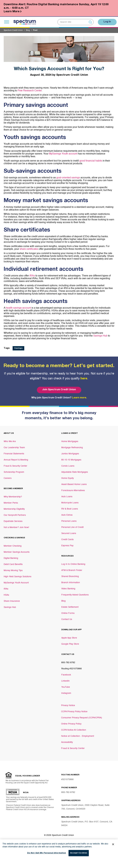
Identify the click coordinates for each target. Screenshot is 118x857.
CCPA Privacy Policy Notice (74, 712)
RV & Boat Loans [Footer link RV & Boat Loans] (69, 509)
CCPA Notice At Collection (73, 730)
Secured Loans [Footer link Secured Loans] (68, 533)
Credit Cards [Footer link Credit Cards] (67, 539)
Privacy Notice (68, 705)
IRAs (32, 276)
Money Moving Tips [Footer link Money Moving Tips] (13, 570)
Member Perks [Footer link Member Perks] (11, 503)
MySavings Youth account (63, 154)
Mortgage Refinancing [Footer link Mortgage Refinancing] (72, 448)
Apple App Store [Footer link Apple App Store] (69, 638)
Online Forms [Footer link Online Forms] (68, 613)
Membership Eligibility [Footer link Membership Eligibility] (14, 509)
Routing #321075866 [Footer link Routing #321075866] (71, 669)
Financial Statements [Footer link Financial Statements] (14, 454)
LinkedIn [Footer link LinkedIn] (65, 681)
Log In (107, 22)
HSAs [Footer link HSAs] (6, 595)
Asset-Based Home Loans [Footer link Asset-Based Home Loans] (74, 484)
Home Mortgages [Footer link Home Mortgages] (69, 441)
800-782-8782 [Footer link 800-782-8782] (68, 662)
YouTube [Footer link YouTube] (65, 687)
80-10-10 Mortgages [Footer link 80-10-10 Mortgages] (71, 460)
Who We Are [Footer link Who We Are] (10, 441)
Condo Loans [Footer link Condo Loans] (67, 466)
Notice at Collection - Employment (77, 736)
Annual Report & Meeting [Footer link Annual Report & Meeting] (16, 460)
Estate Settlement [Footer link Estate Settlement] (70, 607)
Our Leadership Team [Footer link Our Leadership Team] (14, 448)
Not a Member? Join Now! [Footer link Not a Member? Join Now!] (16, 527)
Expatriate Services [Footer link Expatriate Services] (13, 521)
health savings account (18, 308)
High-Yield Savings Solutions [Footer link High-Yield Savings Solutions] (17, 577)
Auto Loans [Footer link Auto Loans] (66, 497)
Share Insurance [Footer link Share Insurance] (12, 601)
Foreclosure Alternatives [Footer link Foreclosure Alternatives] (73, 490)
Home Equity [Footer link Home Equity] (67, 478)
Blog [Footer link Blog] (63, 601)
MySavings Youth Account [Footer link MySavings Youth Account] (16, 583)
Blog (28, 30)
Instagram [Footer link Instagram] (66, 693)
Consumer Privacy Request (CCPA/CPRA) (81, 718)
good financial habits (90, 161)
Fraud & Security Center (73, 748)
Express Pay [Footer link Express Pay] (67, 546)
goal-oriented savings (68, 178)
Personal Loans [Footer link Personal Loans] (69, 521)
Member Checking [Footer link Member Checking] (13, 546)
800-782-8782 (68, 792)
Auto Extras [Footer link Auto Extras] (67, 515)
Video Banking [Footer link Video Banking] (68, 589)
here (84, 378)
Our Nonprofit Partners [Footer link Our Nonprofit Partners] (15, 515)
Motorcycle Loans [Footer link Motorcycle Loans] (70, 503)
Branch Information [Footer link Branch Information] (70, 582)
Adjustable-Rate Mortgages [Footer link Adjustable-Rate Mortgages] (74, 472)
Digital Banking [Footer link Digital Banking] (11, 558)
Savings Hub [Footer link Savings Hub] (10, 607)
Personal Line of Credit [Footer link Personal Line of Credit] (72, 527)
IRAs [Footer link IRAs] (6, 589)
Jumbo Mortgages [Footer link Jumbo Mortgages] (70, 454)
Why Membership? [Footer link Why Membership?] (13, 497)
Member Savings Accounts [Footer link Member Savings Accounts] (17, 552)
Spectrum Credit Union (13, 30)
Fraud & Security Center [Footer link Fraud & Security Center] (15, 466)
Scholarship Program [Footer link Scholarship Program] (14, 472)
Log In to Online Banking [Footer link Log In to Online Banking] (73, 564)
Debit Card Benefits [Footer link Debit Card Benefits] (13, 564)
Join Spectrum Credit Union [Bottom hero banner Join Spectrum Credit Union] (59, 390)
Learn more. (79, 398)
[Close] (113, 848)
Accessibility (67, 742)
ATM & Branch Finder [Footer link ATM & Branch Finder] (71, 570)
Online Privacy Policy (71, 724)
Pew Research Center (29, 90)
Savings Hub (100, 336)
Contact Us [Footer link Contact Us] (66, 619)
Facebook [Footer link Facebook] (66, 675)
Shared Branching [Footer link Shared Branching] (70, 576)
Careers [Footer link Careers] (8, 478)
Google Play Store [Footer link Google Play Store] (70, 644)
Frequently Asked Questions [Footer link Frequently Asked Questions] (75, 595)
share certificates (29, 249)
